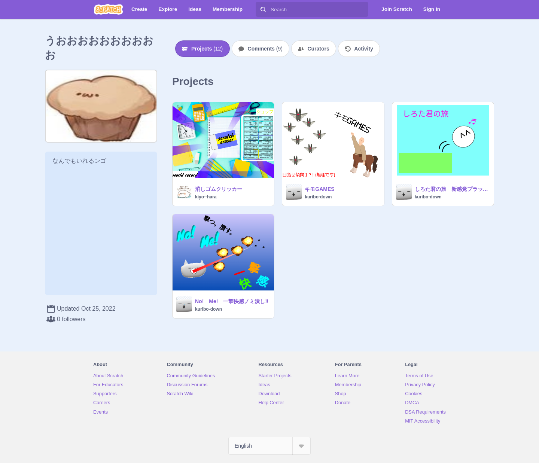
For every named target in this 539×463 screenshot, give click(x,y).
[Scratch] (108, 9)
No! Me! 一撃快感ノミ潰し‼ (231, 301)
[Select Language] (269, 446)
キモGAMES (319, 189)
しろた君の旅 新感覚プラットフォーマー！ (452, 189)
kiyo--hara (205, 196)
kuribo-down (318, 196)
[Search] (263, 9)
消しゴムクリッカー (218, 189)
